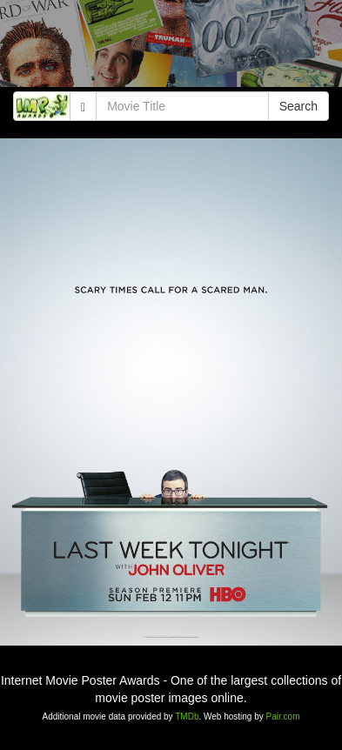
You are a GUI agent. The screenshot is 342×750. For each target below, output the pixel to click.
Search (298, 106)
